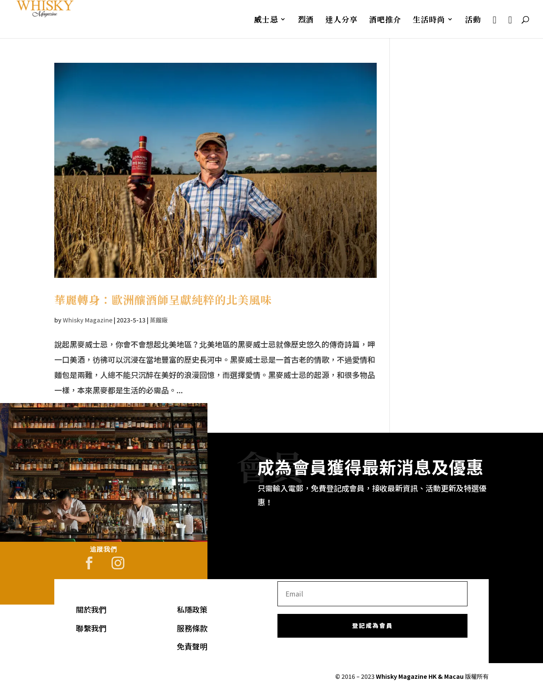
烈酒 (306, 20)
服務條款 (192, 627)
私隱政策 (192, 609)
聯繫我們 (91, 627)
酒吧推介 (385, 20)
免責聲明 (192, 646)
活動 (473, 20)
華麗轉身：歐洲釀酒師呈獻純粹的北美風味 (163, 299)
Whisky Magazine (87, 320)
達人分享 (341, 20)
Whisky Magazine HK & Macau (420, 676)
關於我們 (91, 609)
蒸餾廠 (159, 320)
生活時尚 (429, 20)
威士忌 (266, 20)
